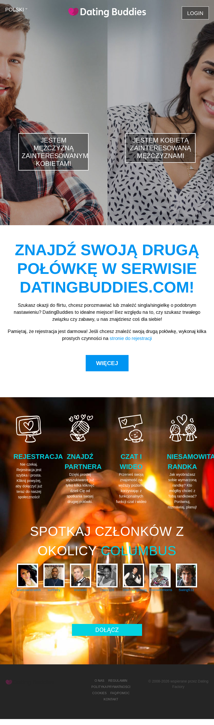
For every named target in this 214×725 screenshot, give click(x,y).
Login (195, 13)
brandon (80, 590)
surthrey (54, 590)
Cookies (99, 693)
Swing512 (186, 590)
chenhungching (133, 590)
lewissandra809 (27, 590)
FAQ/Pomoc (120, 693)
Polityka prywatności (110, 687)
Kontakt (111, 699)
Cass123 (107, 590)
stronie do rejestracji (131, 338)
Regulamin (117, 681)
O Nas (99, 681)
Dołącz (107, 630)
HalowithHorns (160, 590)
